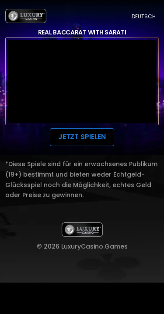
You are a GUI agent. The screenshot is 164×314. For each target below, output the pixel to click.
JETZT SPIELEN (82, 137)
